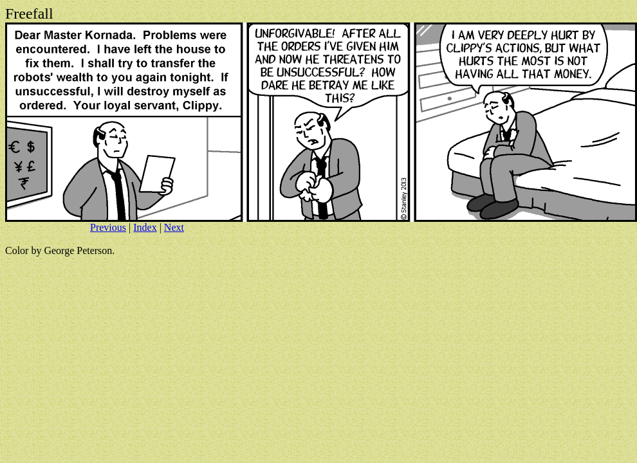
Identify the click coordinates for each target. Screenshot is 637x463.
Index (144, 227)
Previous (108, 227)
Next (174, 227)
